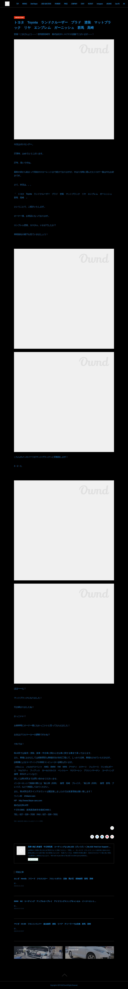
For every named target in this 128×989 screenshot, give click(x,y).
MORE (119, 4)
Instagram (111, 4)
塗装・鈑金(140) (18, 821)
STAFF (93, 4)
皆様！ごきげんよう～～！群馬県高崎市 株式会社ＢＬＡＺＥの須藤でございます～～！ (44, 883)
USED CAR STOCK (57, 4)
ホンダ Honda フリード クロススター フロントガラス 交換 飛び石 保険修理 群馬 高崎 (53, 879)
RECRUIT (101, 4)
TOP (28, 4)
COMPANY (85, 4)
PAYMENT (68, 4)
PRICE (76, 4)
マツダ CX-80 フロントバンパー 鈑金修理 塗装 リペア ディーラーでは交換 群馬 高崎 (52, 924)
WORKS (35, 4)
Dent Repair (44, 4)
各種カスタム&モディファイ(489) (33, 821)
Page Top (64, 975)
